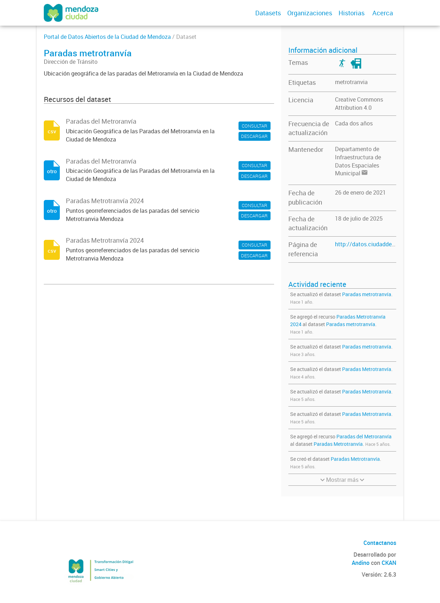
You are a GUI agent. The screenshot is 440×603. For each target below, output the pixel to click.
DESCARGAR (254, 136)
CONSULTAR (254, 126)
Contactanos (379, 543)
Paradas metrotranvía (366, 294)
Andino (361, 563)
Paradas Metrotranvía (366, 369)
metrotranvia (351, 82)
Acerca (382, 13)
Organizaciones (309, 13)
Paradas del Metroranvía (364, 436)
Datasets (268, 13)
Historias (352, 13)
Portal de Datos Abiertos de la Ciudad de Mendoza (107, 37)
